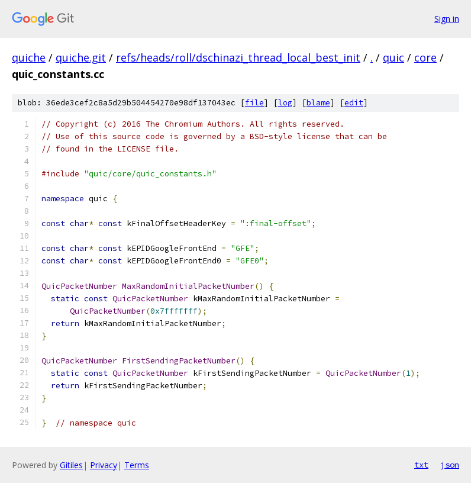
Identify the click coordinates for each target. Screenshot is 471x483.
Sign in (446, 18)
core (425, 57)
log (285, 103)
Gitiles (71, 465)
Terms (136, 465)
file (254, 103)
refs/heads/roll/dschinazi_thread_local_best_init (238, 57)
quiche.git (81, 57)
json (449, 464)
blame (318, 103)
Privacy (103, 465)
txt (421, 464)
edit (353, 103)
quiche (29, 57)
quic (393, 57)
